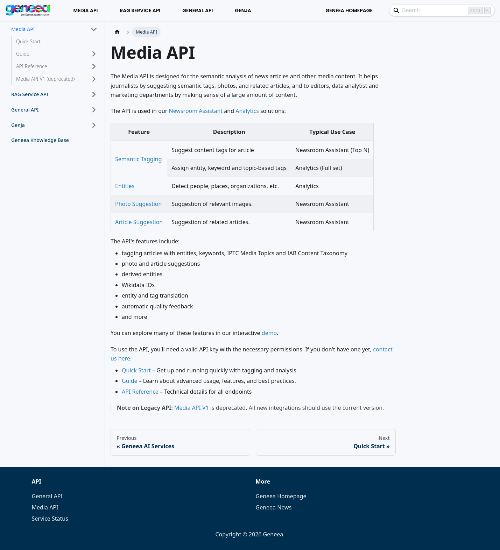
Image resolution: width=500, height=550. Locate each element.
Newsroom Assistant (196, 111)
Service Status (50, 518)
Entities (124, 186)
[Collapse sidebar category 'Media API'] (93, 29)
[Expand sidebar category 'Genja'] (93, 125)
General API (197, 10)
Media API (85, 10)
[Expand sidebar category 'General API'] (93, 109)
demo (269, 333)
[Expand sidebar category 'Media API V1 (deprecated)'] (93, 79)
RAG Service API (140, 10)
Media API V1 (191, 408)
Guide (130, 381)
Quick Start (136, 370)
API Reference (140, 391)
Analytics (247, 111)
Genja (243, 10)
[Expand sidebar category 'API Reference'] (93, 66)
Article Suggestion (139, 222)
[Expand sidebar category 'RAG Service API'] (93, 94)
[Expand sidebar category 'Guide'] (93, 53)
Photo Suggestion (138, 204)
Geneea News (274, 507)
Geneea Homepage (349, 10)
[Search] (441, 10)
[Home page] (117, 32)
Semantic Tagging (138, 159)
